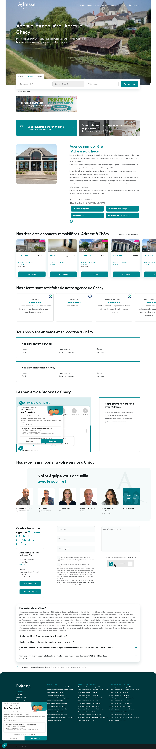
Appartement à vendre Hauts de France (89, 703)
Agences (25, 667)
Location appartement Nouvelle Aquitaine (121, 698)
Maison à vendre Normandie (55, 695)
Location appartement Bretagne (118, 692)
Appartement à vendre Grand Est (88, 701)
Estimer (21, 76)
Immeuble (100, 352)
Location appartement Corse (117, 720)
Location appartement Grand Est (118, 701)
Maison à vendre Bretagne (55, 692)
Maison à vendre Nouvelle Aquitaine (58, 698)
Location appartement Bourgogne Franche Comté (124, 689)
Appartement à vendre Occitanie (87, 712)
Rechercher (129, 84)
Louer (89, 5)
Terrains (24, 352)
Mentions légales (30, 591)
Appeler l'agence (81, 208)
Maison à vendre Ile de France (56, 706)
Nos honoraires (30, 583)
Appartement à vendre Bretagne (87, 692)
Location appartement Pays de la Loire (120, 714)
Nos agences (20, 694)
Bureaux (100, 349)
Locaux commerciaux (66, 352)
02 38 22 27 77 (26, 564)
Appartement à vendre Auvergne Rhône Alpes (91, 687)
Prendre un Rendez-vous (119, 215)
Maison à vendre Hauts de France (57, 703)
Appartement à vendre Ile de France (88, 706)
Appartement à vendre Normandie (88, 695)
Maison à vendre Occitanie (55, 712)
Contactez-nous (21, 697)
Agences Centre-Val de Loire (40, 667)
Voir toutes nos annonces (129, 234)
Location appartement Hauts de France (120, 703)
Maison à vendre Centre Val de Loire (57, 709)
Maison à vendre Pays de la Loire (57, 714)
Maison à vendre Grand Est (55, 701)
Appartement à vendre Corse (86, 720)
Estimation (78, 215)
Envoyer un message (117, 208)
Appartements (64, 349)
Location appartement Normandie (119, 695)
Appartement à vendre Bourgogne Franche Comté (93, 689)
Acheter (82, 5)
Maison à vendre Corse (54, 720)
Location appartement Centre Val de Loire (121, 709)
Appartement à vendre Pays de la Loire (89, 714)
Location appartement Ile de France (119, 706)
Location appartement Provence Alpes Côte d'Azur (124, 717)
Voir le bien (32, 274)
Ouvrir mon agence (22, 700)
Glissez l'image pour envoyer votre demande (121, 557)
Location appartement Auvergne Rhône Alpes (122, 687)
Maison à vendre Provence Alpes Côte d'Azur (60, 717)
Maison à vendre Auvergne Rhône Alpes (59, 687)
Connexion (134, 5)
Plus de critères (25, 91)
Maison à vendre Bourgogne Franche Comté (60, 689)
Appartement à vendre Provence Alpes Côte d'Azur (93, 717)
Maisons (25, 349)
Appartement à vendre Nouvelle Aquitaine (90, 698)
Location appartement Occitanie (118, 712)
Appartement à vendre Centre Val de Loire (90, 709)
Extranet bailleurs (100, 5)
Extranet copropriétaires (118, 5)
